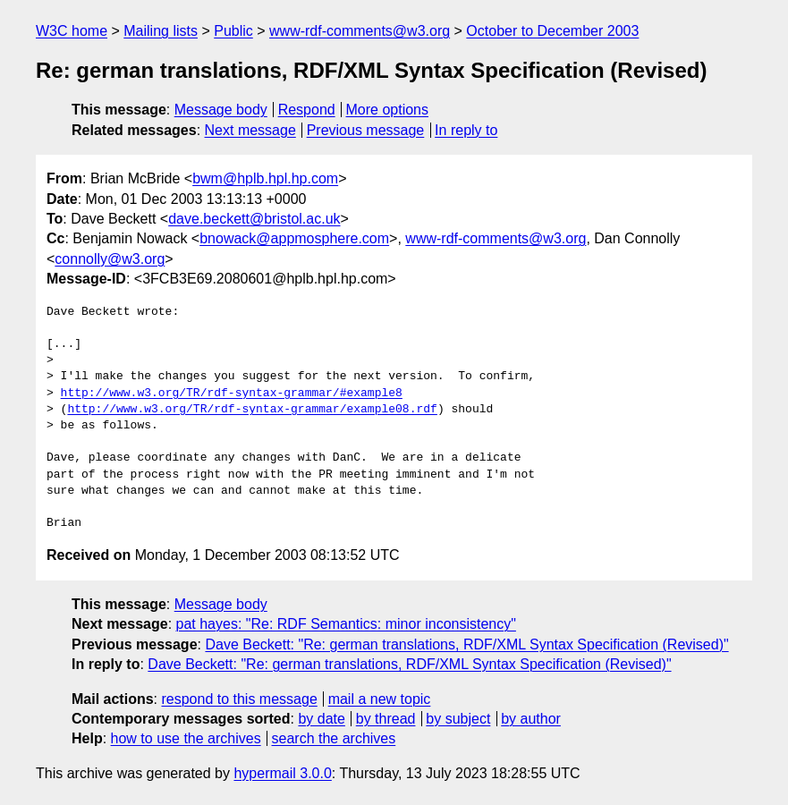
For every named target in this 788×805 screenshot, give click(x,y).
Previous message (366, 130)
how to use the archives (186, 738)
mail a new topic (379, 699)
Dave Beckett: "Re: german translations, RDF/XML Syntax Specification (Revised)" (466, 644)
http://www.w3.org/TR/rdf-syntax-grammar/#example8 (231, 394)
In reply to (466, 130)
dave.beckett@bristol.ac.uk (254, 218)
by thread (386, 718)
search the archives (334, 738)
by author (531, 718)
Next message (250, 130)
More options (387, 109)
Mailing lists (160, 30)
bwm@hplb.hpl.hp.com (265, 178)
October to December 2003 (552, 30)
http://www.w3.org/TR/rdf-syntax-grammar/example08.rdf (251, 410)
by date (321, 718)
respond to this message (239, 699)
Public (233, 30)
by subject (458, 718)
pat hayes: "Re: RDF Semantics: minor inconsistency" (346, 623)
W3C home (71, 30)
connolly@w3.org (110, 259)
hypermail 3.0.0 (282, 773)
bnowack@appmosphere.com (294, 238)
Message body (220, 109)
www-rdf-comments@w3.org (359, 30)
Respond (306, 109)
